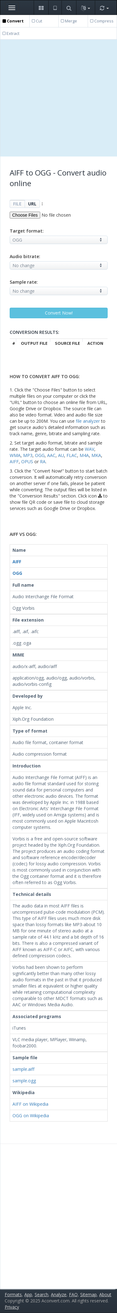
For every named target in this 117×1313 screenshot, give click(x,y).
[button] (41, 8)
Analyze (58, 1294)
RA (43, 461)
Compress (102, 21)
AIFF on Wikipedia (30, 1104)
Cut (37, 21)
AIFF (14, 461)
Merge (69, 21)
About (105, 1294)
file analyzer (88, 421)
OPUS (27, 461)
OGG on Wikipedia (30, 1115)
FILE (17, 204)
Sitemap (88, 1294)
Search (41, 1294)
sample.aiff (23, 1069)
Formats (13, 1294)
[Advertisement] (58, 98)
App (28, 1294)
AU (61, 455)
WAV (89, 449)
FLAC (71, 455)
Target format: (27, 231)
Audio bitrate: (25, 256)
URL (32, 204)
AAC (51, 455)
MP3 (27, 455)
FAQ (73, 1294)
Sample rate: (24, 282)
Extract (10, 33)
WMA (15, 455)
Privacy (12, 1307)
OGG (40, 455)
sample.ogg (24, 1081)
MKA (96, 455)
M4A (84, 455)
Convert (13, 21)
